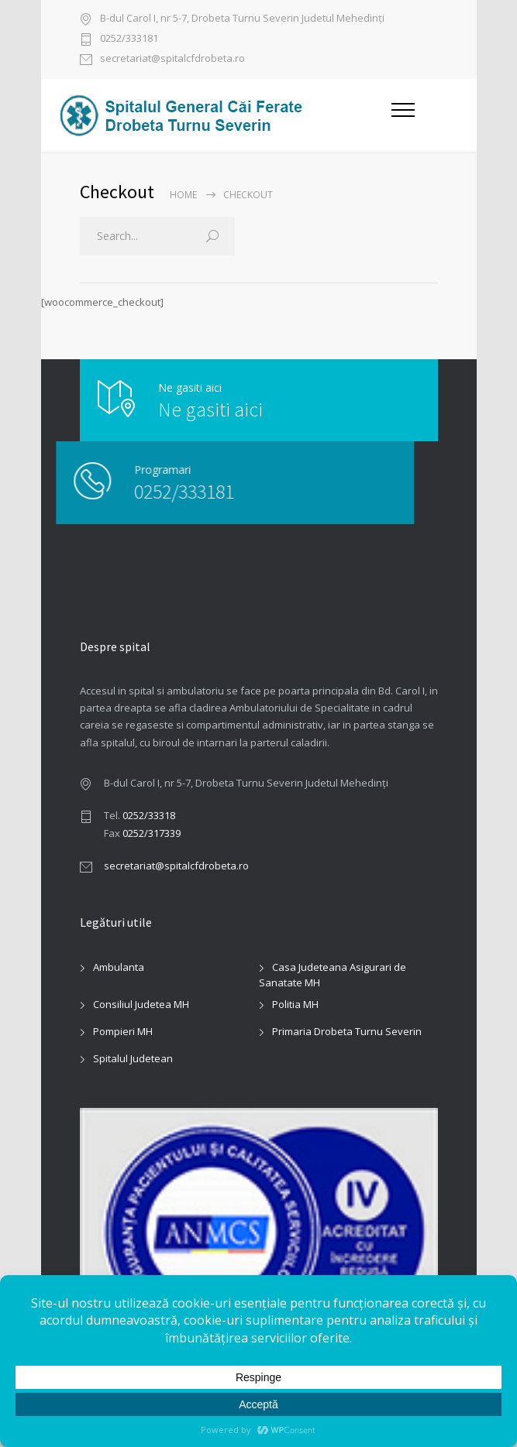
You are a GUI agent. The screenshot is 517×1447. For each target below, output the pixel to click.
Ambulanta (118, 967)
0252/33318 (148, 815)
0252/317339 (151, 833)
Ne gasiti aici (210, 409)
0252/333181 (129, 39)
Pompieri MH (123, 1031)
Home (183, 194)
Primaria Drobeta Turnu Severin (347, 1031)
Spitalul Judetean (133, 1058)
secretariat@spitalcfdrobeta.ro (172, 59)
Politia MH (295, 1004)
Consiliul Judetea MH (141, 1004)
